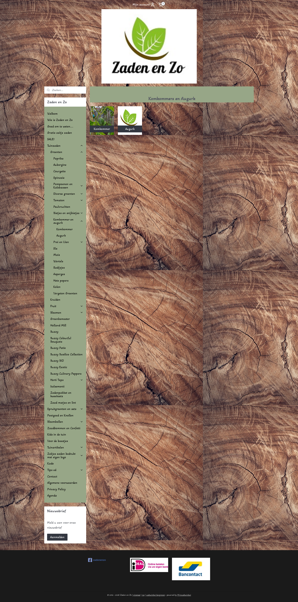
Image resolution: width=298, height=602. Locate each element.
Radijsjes (59, 267)
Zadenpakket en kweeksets (60, 394)
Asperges (59, 274)
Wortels (58, 261)
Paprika (58, 158)
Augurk (61, 235)
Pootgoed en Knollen (60, 415)
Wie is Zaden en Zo (60, 120)
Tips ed (65, 470)
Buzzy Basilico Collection (66, 354)
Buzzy (54, 331)
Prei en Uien (68, 242)
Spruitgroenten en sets (65, 409)
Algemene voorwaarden (62, 482)
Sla (55, 248)
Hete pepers (60, 280)
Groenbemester (60, 319)
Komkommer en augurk (68, 221)
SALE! (50, 139)
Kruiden (55, 299)
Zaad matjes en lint (63, 402)
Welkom (52, 113)
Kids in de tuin (56, 434)
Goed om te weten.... (60, 126)
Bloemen (66, 312)
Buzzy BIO (57, 360)
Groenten (66, 152)
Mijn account (144, 4)
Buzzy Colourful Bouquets (60, 339)
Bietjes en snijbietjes (68, 213)
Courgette (59, 171)
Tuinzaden (65, 145)
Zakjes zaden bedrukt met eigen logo (65, 455)
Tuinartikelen (65, 447)
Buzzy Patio (58, 348)
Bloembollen (65, 421)
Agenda (52, 495)
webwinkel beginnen (155, 595)
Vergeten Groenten (65, 293)
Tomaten (68, 200)
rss (143, 595)
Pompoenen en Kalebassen (68, 185)
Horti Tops (66, 380)
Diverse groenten (68, 194)
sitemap (136, 595)
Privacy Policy (56, 489)
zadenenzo (97, 560)
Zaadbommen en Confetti (63, 428)
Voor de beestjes (57, 441)
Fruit (66, 306)
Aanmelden (57, 537)
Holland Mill (58, 325)
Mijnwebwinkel (184, 595)
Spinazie (58, 177)
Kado (50, 463)
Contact (52, 476)
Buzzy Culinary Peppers (65, 373)
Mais (56, 255)
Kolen (56, 287)
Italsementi (57, 386)
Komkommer (64, 229)
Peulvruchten (61, 206)
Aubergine (59, 165)
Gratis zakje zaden (59, 132)
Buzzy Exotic (58, 367)
